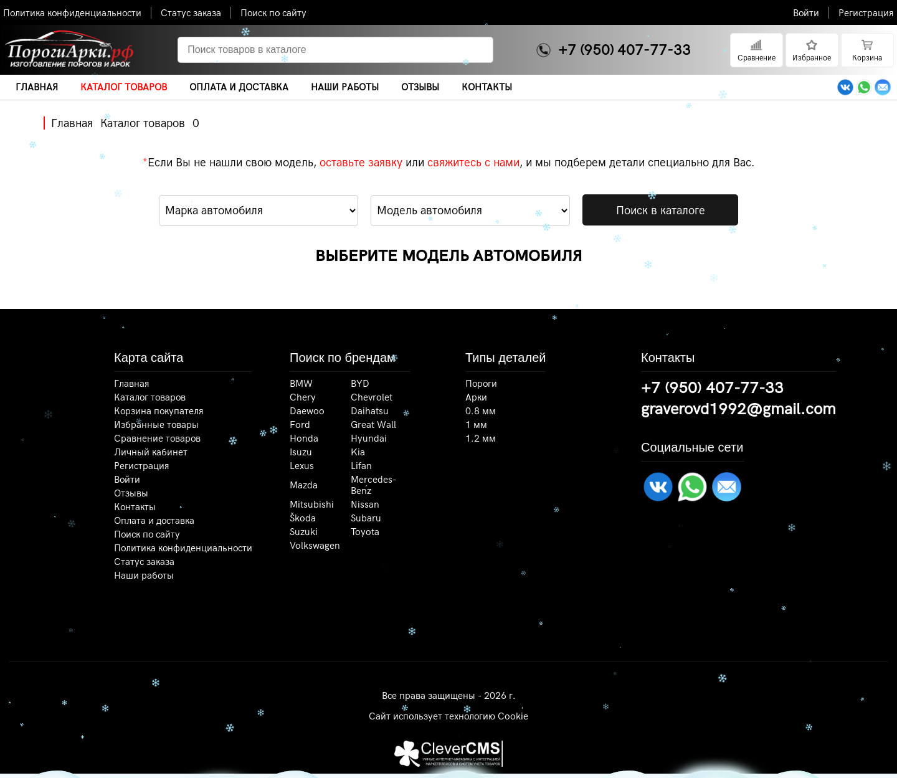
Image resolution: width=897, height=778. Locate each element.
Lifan (361, 466)
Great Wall (373, 424)
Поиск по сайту (273, 13)
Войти (806, 13)
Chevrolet (371, 397)
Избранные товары (156, 424)
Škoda (303, 518)
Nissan (365, 504)
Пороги (481, 383)
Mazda (304, 485)
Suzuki (304, 532)
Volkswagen (315, 545)
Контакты (135, 507)
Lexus (302, 466)
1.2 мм (480, 438)
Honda (304, 438)
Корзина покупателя (159, 411)
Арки (476, 397)
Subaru (366, 518)
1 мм (476, 424)
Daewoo (307, 411)
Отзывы (131, 493)
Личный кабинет (150, 452)
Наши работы (144, 575)
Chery (303, 397)
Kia (358, 452)
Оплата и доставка (154, 520)
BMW (301, 383)
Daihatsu (370, 411)
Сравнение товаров (157, 438)
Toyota (365, 532)
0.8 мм (480, 411)
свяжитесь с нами (473, 162)
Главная (72, 123)
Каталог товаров (142, 123)
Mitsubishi (312, 504)
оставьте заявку (361, 162)
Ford (300, 424)
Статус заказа (191, 13)
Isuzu (301, 452)
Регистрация (866, 13)
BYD (360, 383)
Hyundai (369, 438)
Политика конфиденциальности (72, 13)
